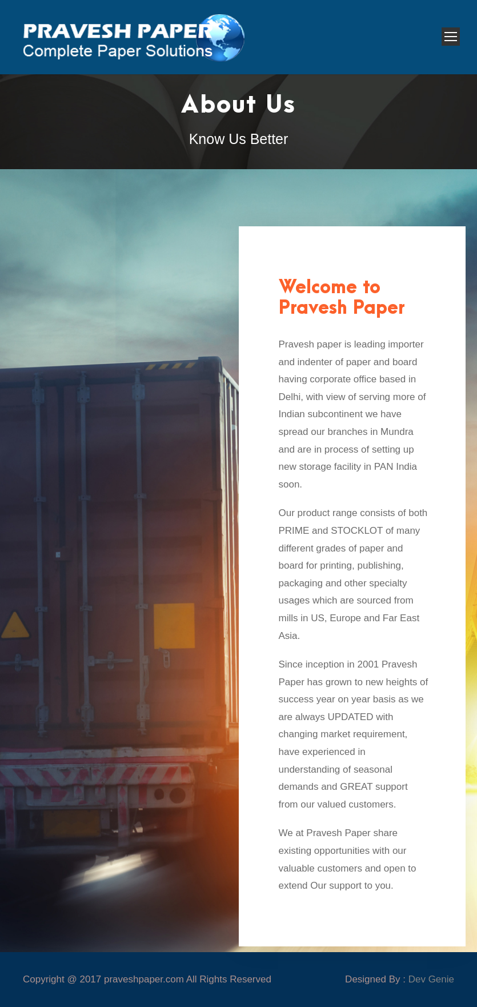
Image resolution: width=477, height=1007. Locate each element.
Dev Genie (431, 979)
